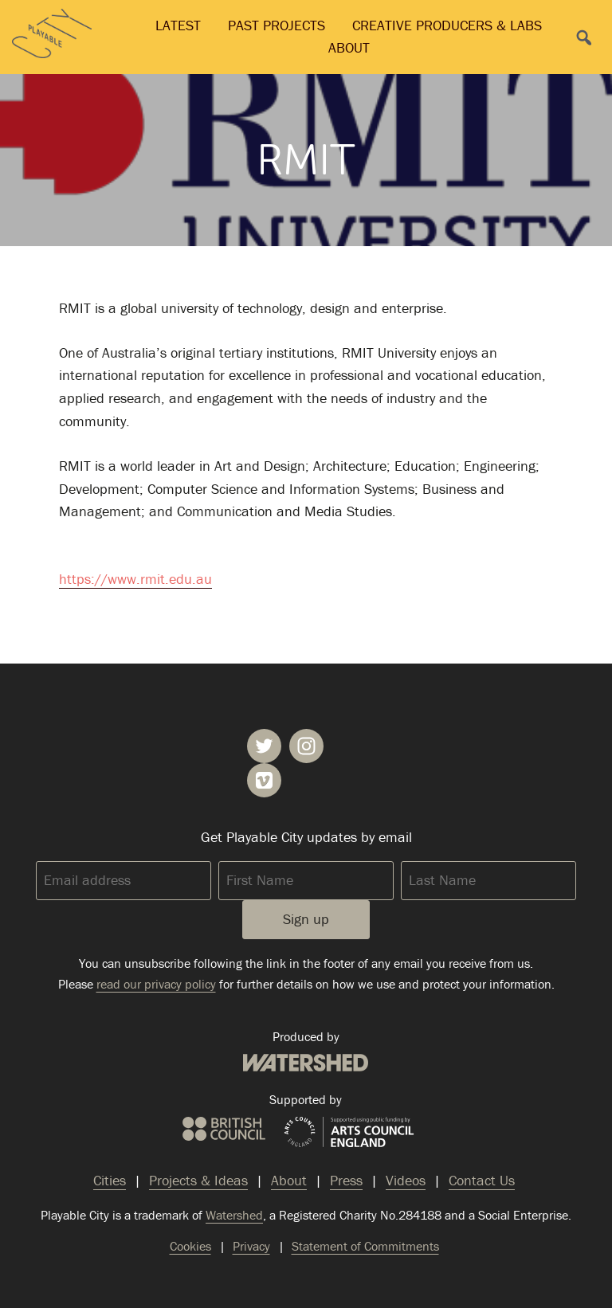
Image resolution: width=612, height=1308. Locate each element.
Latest (178, 25)
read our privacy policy (156, 984)
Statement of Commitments (365, 1246)
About (349, 47)
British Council (223, 1129)
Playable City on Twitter (264, 746)
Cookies (190, 1246)
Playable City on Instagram (306, 746)
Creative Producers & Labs (447, 25)
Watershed (305, 1062)
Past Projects (276, 25)
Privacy (251, 1246)
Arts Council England (349, 1133)
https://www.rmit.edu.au (135, 579)
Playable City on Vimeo (264, 780)
